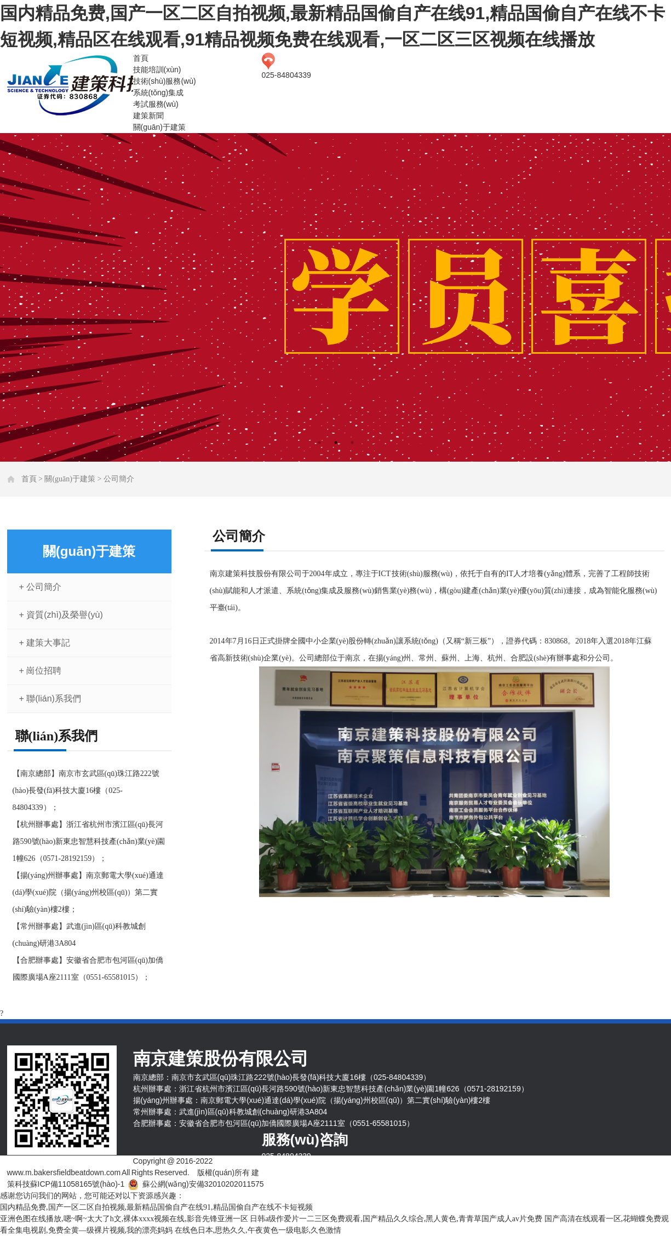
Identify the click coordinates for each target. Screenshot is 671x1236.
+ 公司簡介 (40, 586)
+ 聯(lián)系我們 (50, 698)
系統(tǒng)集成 (158, 92)
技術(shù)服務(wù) (164, 81)
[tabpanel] (335, 297)
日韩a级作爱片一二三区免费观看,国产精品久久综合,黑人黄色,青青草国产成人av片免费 (396, 1219)
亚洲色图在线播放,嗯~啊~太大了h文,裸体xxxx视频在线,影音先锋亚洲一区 (124, 1219)
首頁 (140, 58)
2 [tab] (335, 442)
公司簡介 (119, 479)
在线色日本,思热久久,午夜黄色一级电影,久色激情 (258, 1230)
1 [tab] (319, 442)
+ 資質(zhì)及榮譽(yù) (61, 614)
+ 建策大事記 (45, 642)
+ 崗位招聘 (40, 670)
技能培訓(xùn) (157, 69)
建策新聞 (148, 115)
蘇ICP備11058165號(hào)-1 (77, 1184)
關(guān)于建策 (159, 127)
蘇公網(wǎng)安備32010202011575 (203, 1184)
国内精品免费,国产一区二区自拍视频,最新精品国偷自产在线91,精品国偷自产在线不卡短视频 (156, 1207)
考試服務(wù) (156, 104)
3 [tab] (352, 442)
